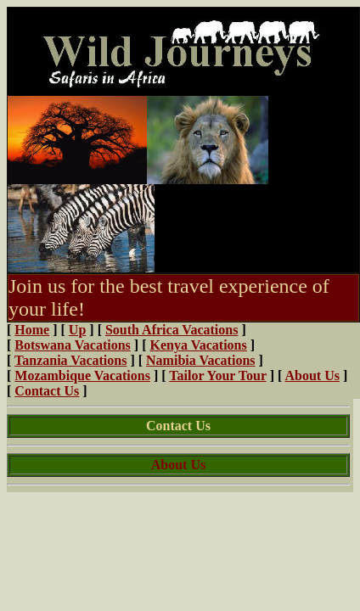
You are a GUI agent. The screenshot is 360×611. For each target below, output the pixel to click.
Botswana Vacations (72, 345)
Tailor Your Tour (217, 375)
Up (77, 329)
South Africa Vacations (171, 329)
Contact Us (46, 391)
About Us (312, 375)
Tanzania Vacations (70, 360)
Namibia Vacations (200, 360)
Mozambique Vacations (82, 375)
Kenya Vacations (197, 345)
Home (31, 329)
